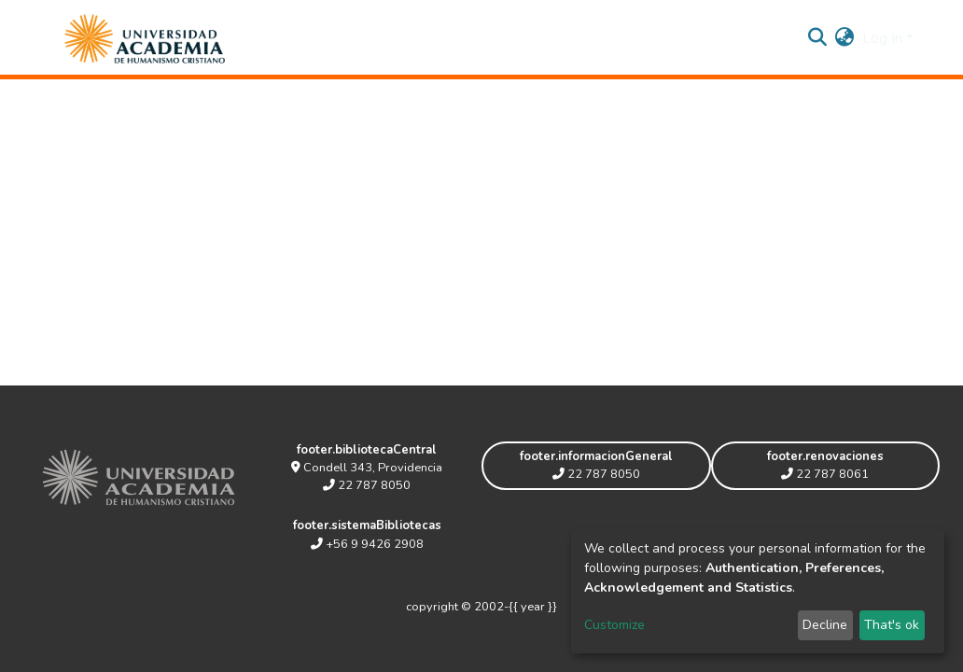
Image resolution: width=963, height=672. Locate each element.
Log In (882, 38)
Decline (824, 625)
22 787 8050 (367, 485)
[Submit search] (818, 38)
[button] (845, 38)
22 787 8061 (825, 474)
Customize (614, 625)
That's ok (891, 625)
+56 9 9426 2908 (367, 544)
